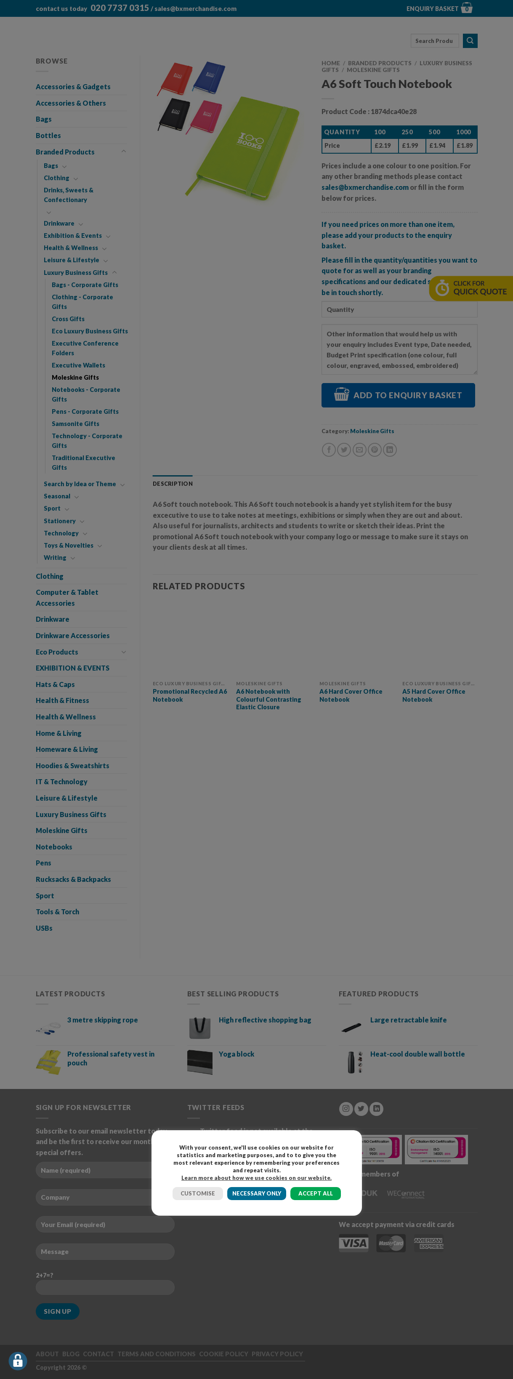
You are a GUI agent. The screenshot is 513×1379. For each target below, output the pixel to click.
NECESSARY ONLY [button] (256, 1193)
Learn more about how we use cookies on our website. (256, 1177)
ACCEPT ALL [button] (315, 1193)
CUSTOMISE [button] (198, 1193)
